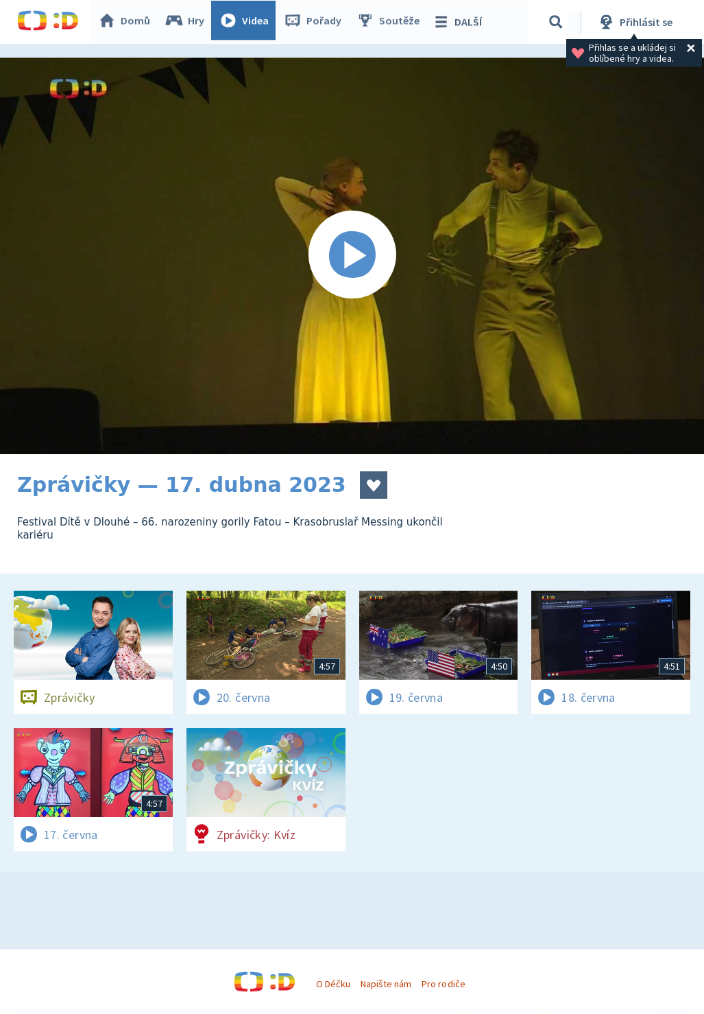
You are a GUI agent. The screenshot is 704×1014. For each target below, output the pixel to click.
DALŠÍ (460, 22)
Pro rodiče (443, 984)
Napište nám (386, 984)
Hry (188, 22)
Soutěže (391, 22)
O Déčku (333, 984)
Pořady (316, 22)
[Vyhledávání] (558, 22)
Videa (247, 22)
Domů (127, 22)
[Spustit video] (352, 256)
